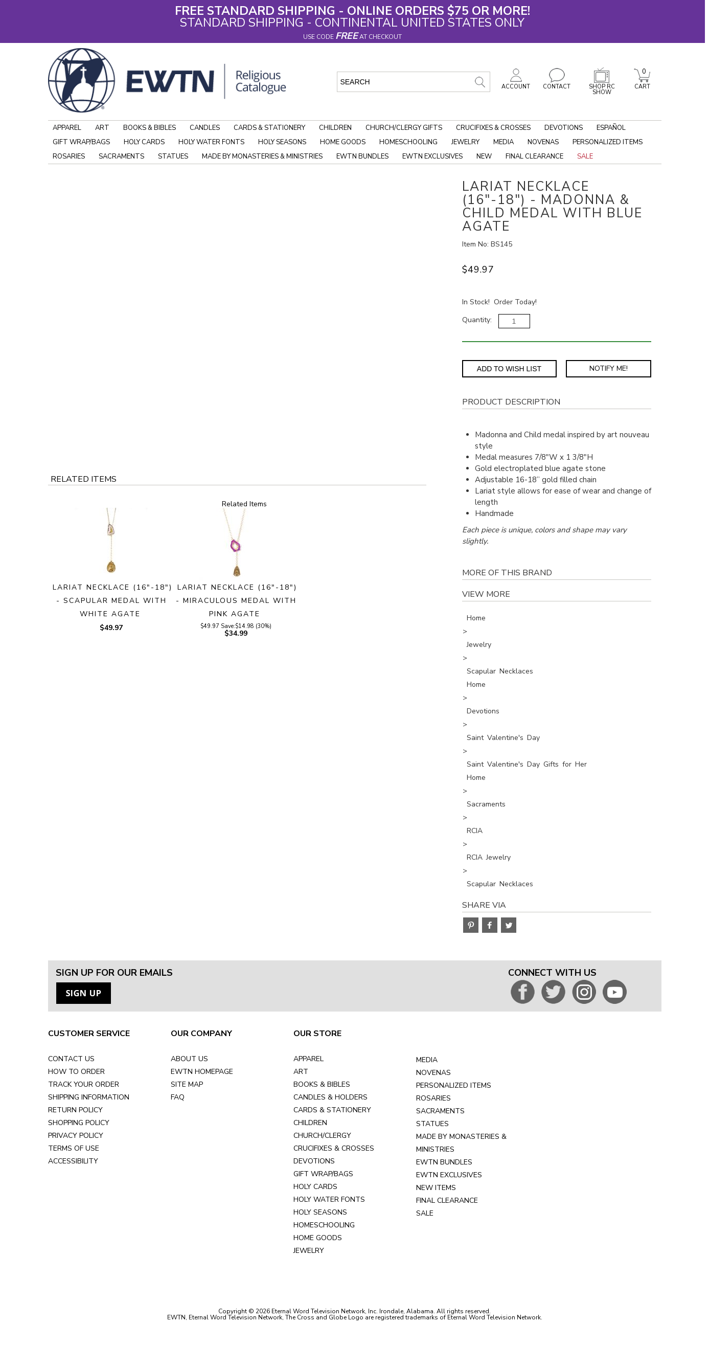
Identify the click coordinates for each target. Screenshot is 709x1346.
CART (642, 84)
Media (503, 142)
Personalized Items (608, 142)
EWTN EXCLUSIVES (449, 1175)
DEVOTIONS (314, 1161)
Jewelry (465, 142)
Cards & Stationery (269, 127)
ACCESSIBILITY (73, 1161)
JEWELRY (308, 1250)
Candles (205, 127)
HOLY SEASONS (320, 1212)
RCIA (475, 831)
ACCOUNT (516, 84)
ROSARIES (433, 1098)
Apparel (67, 127)
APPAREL (308, 1059)
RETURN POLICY (75, 1110)
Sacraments (121, 156)
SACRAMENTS (440, 1111)
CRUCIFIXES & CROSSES (333, 1148)
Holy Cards (144, 142)
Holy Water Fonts (211, 142)
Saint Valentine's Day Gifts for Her (527, 764)
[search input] (413, 82)
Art (102, 127)
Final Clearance (534, 156)
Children (335, 127)
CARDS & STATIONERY (332, 1110)
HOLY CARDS (315, 1187)
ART (300, 1071)
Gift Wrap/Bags (81, 142)
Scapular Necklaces (500, 671)
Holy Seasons (282, 142)
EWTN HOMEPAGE (202, 1071)
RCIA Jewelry (489, 857)
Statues (173, 156)
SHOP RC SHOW (601, 86)
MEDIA (427, 1060)
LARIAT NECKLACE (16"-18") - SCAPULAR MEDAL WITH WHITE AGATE (112, 600)
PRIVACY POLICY (75, 1135)
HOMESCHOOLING (324, 1225)
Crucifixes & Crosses (493, 127)
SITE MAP (187, 1084)
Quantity (476, 320)
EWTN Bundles (362, 156)
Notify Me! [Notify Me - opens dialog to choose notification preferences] (608, 368)
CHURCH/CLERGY (322, 1135)
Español (611, 127)
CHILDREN (310, 1123)
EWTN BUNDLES (444, 1162)
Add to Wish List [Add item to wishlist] (509, 369)
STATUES (432, 1124)
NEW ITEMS (436, 1188)
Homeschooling (408, 142)
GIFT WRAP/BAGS (323, 1174)
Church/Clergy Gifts (403, 127)
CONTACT (557, 84)
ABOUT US (189, 1059)
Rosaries (69, 156)
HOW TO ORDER (76, 1071)
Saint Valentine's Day (503, 738)
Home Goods (342, 142)
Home (476, 618)
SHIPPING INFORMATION (88, 1097)
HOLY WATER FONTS (329, 1199)
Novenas (543, 142)
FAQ (178, 1097)
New (484, 156)
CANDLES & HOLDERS (330, 1097)
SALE (424, 1213)
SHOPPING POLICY (78, 1123)
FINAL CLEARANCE (447, 1200)
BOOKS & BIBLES (321, 1084)
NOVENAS (433, 1073)
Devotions (563, 127)
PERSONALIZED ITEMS (453, 1085)
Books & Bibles (149, 127)
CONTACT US (71, 1059)
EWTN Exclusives (432, 156)
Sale (585, 156)
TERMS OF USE (73, 1148)
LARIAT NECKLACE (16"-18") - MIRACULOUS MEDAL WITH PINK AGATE (237, 600)
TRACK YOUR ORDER (83, 1084)
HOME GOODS (317, 1238)
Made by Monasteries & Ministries (262, 156)
